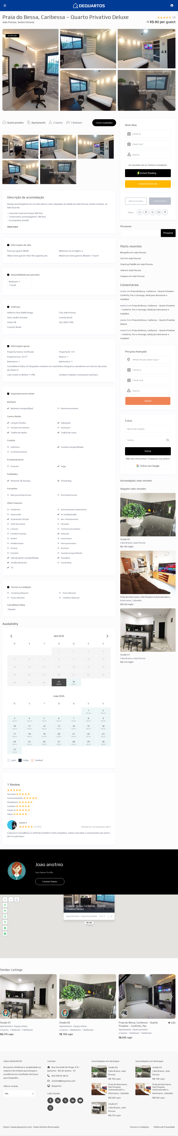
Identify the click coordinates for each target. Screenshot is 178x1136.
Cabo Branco (126, 542)
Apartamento (38, 122)
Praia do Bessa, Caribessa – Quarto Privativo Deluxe (85, 907)
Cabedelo (137, 600)
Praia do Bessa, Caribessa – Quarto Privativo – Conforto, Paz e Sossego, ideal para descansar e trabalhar (147, 295)
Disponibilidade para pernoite (23, 274)
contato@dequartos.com (64, 1081)
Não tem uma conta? (136, 458)
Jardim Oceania (25, 22)
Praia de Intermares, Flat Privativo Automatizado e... (145, 597)
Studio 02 (125, 539)
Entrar (148, 451)
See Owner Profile (44, 872)
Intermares (125, 600)
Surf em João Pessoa (130, 258)
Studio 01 (125, 654)
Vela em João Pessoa (130, 270)
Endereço (13, 307)
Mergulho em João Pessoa (133, 252)
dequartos (57, 1086)
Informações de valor (19, 245)
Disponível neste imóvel (20, 393)
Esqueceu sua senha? (159, 458)
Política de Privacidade (164, 1127)
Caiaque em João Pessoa (132, 276)
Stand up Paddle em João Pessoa (136, 264)
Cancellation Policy (16, 605)
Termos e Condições (139, 1127)
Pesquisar (126, 226)
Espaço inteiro (20, 1026)
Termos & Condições (19, 587)
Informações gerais (18, 346)
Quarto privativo (15, 122)
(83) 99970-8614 (60, 1075)
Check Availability (104, 122)
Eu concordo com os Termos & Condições (148, 165)
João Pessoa (9, 22)
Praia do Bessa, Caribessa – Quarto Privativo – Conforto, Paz (138, 1024)
